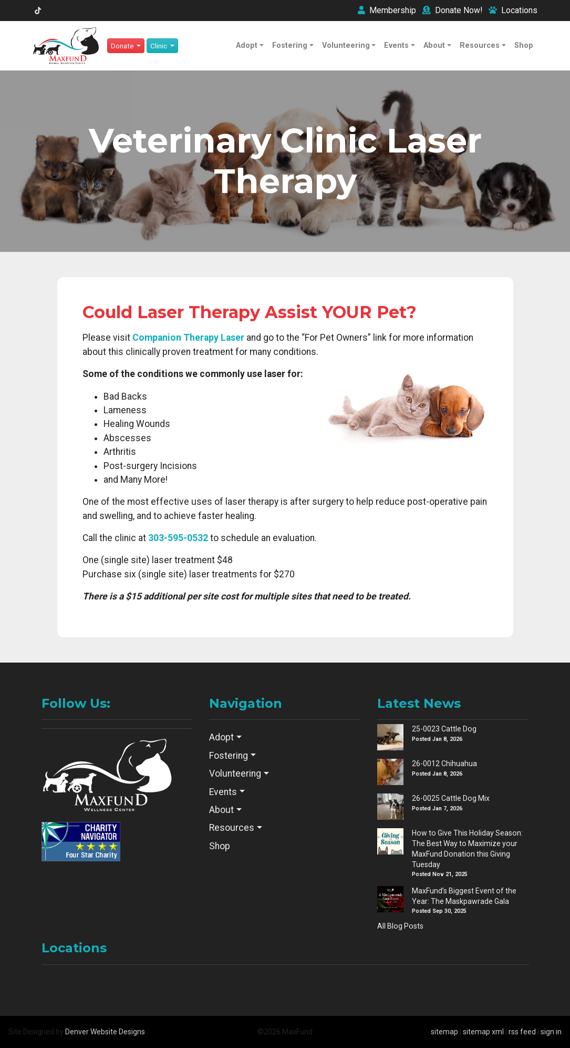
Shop (523, 45)
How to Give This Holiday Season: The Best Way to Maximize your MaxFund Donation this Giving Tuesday (467, 848)
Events (396, 45)
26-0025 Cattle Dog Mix (451, 798)
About (434, 45)
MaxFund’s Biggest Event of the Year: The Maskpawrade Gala (464, 896)
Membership (387, 10)
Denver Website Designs (105, 1031)
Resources (480, 45)
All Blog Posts (400, 926)
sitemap (444, 1031)
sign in (551, 1031)
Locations (513, 10)
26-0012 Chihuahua (444, 763)
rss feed (522, 1031)
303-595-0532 (178, 538)
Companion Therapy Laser (188, 337)
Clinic (159, 46)
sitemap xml (483, 1031)
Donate (452, 10)
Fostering (289, 45)
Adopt (246, 45)
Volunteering (346, 45)
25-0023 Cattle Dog (444, 729)
